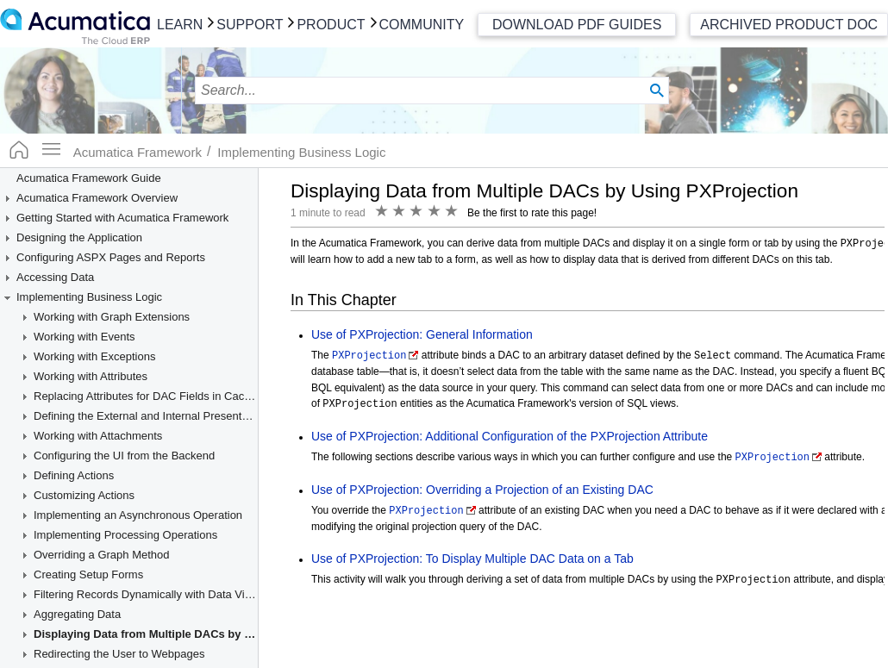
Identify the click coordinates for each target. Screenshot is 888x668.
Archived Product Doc (789, 24)
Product (331, 24)
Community (422, 24)
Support (249, 24)
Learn (180, 24)
